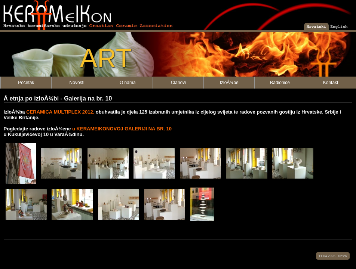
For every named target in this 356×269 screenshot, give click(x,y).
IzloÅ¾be (229, 82)
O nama (128, 82)
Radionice (280, 82)
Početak (26, 82)
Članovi (178, 82)
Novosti (77, 82)
